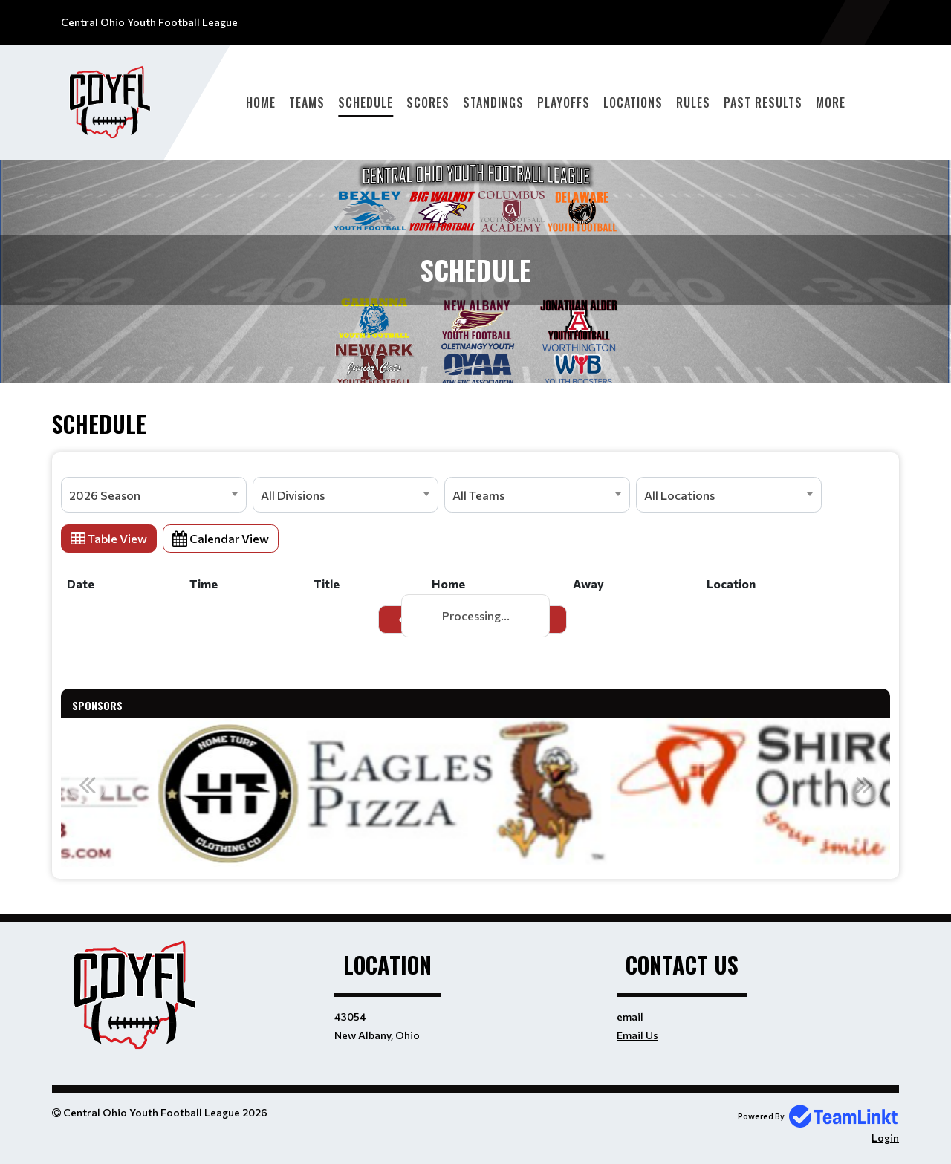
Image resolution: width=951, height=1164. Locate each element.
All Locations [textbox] (679, 495)
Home (261, 102)
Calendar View (220, 538)
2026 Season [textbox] (104, 495)
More (830, 102)
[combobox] (154, 495)
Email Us (637, 1035)
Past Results (763, 102)
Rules (693, 102)
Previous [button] (87, 784)
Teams (307, 102)
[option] (249, 792)
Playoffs (563, 102)
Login (885, 1137)
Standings (493, 102)
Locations (633, 102)
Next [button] (864, 784)
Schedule (365, 102)
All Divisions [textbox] (293, 495)
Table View (109, 538)
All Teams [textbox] (478, 495)
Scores (427, 102)
